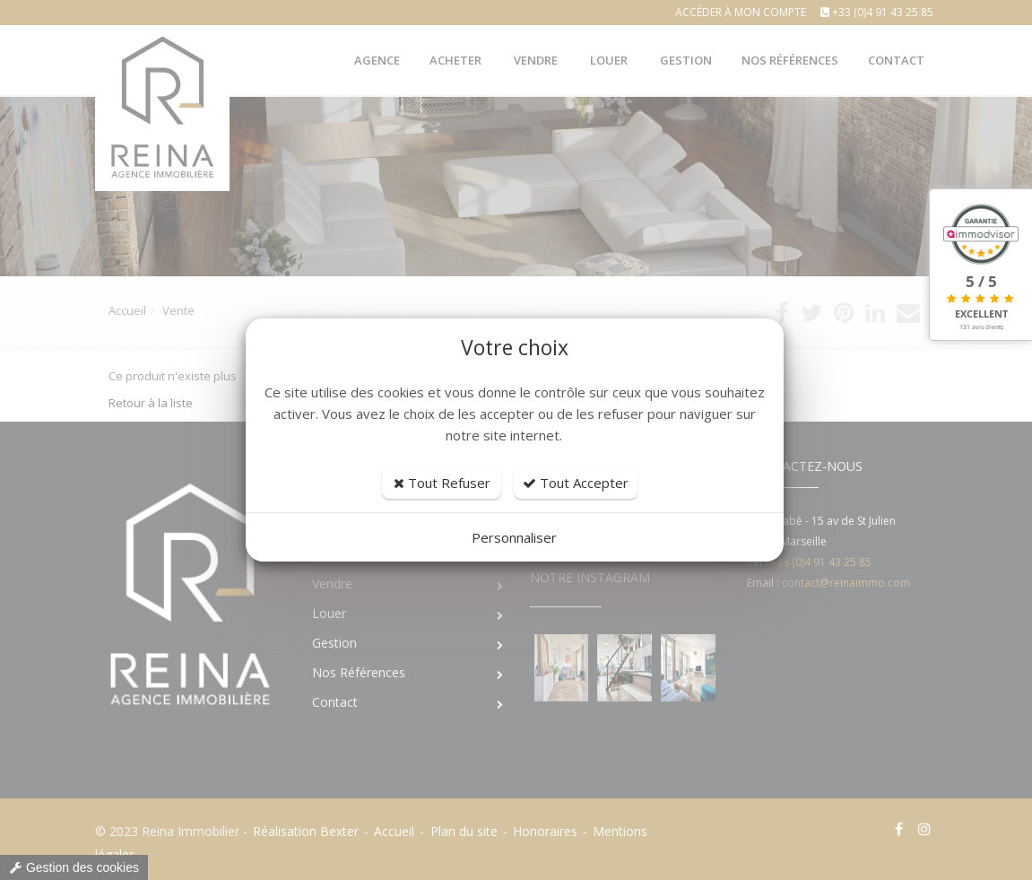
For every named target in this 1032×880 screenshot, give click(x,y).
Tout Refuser (442, 483)
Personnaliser (514, 537)
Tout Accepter (576, 483)
